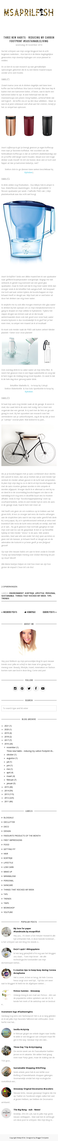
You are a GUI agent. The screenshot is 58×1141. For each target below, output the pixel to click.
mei (8, 769)
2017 (6, 740)
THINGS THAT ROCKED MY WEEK (30, 595)
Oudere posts (49, 611)
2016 (6, 743)
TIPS (49, 595)
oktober (10, 754)
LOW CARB (9, 867)
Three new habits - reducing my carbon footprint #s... (30, 751)
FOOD (6, 844)
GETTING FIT (9, 849)
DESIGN (7, 831)
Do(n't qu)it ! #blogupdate (27, 949)
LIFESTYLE (39, 593)
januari (10, 783)
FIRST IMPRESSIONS (13, 840)
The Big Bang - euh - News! (27, 1109)
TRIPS (6, 903)
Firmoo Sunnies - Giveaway (27, 991)
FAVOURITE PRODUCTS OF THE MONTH (22, 835)
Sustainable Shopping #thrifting (30, 1068)
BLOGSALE (9, 817)
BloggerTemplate (42, 1138)
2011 (6, 801)
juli (8, 761)
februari (10, 779)
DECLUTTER (9, 822)
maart (9, 776)
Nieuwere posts (10, 611)
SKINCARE (8, 885)
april (8, 772)
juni (8, 765)
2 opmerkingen (9, 586)
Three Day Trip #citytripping (28, 1047)
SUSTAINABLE (7, 595)
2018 (6, 736)
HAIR (6, 853)
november (11, 747)
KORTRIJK (29, 593)
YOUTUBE (8, 912)
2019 (6, 733)
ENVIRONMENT (16, 593)
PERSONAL (50, 593)
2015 (6, 787)
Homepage (31, 611)
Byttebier (28, 172)
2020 (6, 729)
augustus (11, 758)
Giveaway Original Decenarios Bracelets (33, 1088)
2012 (6, 798)
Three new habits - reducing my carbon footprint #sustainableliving (29, 39)
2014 (6, 790)
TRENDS (5, 598)
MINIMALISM (10, 876)
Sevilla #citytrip (21, 1029)
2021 (6, 725)
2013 (6, 794)
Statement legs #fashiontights (17, 1011)
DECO (6, 826)
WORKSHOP (9, 907)
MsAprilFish (21, 1138)
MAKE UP (8, 871)
